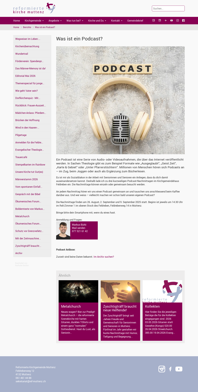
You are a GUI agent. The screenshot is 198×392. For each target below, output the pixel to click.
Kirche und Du (96, 20)
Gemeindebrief (135, 20)
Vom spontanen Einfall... (28, 186)
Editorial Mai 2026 (25, 76)
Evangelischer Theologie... (29, 150)
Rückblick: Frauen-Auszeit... (30, 105)
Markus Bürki (79, 224)
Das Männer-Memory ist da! (30, 68)
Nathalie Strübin (22, 265)
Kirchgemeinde (33, 20)
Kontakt (115, 20)
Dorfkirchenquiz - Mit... (27, 98)
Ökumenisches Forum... (28, 201)
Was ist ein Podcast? (45, 27)
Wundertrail (21, 53)
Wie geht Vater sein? (26, 90)
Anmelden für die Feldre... (29, 142)
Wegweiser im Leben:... (27, 39)
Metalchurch (22, 216)
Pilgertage (20, 135)
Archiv (18, 253)
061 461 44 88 (23, 378)
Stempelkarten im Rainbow (30, 164)
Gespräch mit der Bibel (27, 194)
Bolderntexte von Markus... (30, 209)
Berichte (27, 27)
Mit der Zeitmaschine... (28, 238)
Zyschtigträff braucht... (28, 246)
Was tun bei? (74, 20)
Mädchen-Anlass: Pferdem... (30, 113)
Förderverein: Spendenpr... (29, 61)
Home (16, 20)
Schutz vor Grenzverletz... (29, 231)
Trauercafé (21, 157)
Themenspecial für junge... (29, 83)
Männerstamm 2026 (26, 179)
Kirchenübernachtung (27, 46)
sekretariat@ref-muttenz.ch (31, 381)
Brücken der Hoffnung (27, 120)
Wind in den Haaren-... (27, 127)
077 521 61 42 (80, 231)
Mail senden (78, 228)
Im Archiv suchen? (104, 256)
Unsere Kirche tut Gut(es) (29, 172)
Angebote (54, 20)
